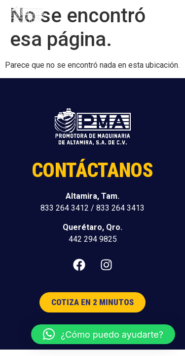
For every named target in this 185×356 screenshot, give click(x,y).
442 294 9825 (93, 239)
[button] (166, 15)
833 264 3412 (64, 208)
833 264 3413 (120, 208)
